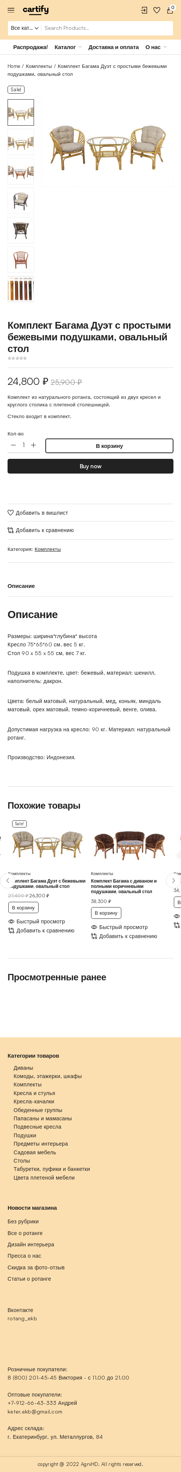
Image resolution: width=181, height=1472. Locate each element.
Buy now (91, 466)
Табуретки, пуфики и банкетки (52, 1169)
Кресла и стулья (34, 1093)
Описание (21, 585)
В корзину (109, 445)
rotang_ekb (22, 1318)
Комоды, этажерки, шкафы (48, 1076)
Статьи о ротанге (29, 1278)
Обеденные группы (38, 1110)
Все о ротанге (25, 1233)
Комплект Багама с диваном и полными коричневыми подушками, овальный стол (124, 886)
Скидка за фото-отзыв (36, 1267)
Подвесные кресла (38, 1126)
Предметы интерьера (41, 1143)
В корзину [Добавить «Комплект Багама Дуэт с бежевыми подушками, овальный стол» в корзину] (23, 907)
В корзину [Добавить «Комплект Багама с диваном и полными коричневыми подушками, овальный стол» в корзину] (106, 913)
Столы (22, 1160)
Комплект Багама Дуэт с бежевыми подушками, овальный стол (46, 883)
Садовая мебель (35, 1152)
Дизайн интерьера (31, 1244)
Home (14, 66)
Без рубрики (23, 1221)
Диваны (23, 1067)
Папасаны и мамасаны (43, 1118)
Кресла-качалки (34, 1101)
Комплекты (39, 66)
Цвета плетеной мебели (44, 1177)
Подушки (25, 1135)
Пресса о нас (24, 1255)
